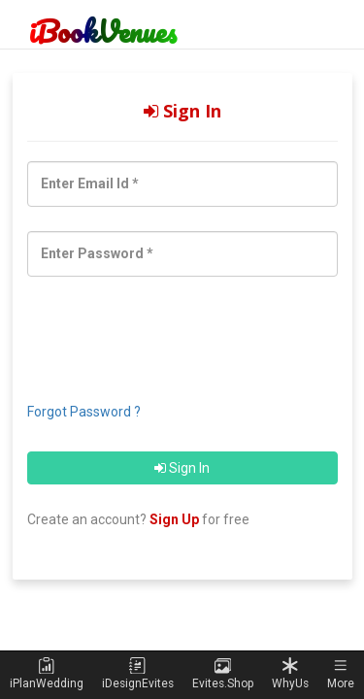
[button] (340, 674)
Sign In (182, 468)
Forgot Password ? (84, 411)
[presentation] (145, 331)
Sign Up (174, 519)
